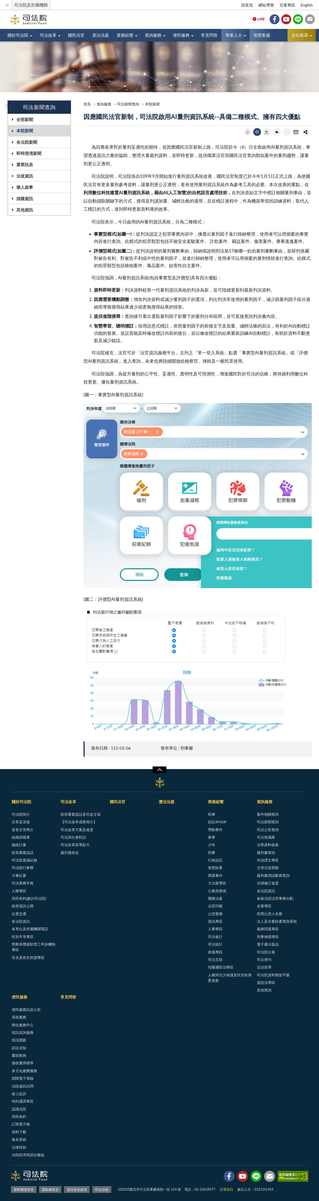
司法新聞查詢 (128, 104)
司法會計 (215, 936)
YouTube (286, 19)
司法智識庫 (266, 837)
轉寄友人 (296, 132)
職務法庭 (215, 898)
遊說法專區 (266, 982)
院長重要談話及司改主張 (81, 814)
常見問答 (209, 35)
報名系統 (19, 1139)
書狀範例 (19, 1055)
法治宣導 (264, 967)
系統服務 (19, 1017)
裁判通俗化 (70, 852)
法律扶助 (19, 1147)
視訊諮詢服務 (23, 1032)
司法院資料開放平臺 (273, 975)
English (307, 5)
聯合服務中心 (23, 1025)
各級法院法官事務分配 (275, 898)
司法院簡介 (21, 814)
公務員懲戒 (217, 891)
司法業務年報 (23, 883)
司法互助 (215, 959)
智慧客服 (261, 35)
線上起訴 (19, 1093)
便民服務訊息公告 (26, 1009)
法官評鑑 (215, 906)
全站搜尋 (299, 35)
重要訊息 (24, 164)
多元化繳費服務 (24, 1070)
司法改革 (48, 35)
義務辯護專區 (268, 929)
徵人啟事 (24, 187)
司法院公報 (266, 952)
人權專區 (19, 891)
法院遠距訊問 (23, 1086)
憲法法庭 (100, 35)
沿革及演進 (21, 822)
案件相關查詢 (268, 814)
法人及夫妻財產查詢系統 (277, 921)
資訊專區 (215, 921)
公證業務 (215, 913)
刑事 (211, 852)
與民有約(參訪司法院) (29, 898)
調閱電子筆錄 (23, 1078)
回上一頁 (277, 132)
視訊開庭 (19, 1040)
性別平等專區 (23, 936)
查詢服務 (153, 35)
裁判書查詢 (266, 852)
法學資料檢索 (268, 844)
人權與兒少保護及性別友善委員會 (230, 978)
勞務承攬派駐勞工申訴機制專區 (33, 947)
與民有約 (19, 1116)
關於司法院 (18, 35)
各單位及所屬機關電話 (30, 929)
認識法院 (19, 1109)
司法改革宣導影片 (75, 844)
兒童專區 (287, 5)
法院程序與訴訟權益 (28, 1155)
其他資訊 (24, 209)
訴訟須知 (19, 1048)
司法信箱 (310, 19)
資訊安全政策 (77, 1189)
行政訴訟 (215, 860)
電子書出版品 (268, 944)
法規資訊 (24, 175)
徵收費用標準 (23, 1063)
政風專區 (215, 952)
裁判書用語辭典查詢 (273, 875)
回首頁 (247, 5)
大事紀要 (19, 875)
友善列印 (286, 132)
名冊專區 (264, 906)
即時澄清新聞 (28, 153)
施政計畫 (19, 844)
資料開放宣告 (24, 1189)
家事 (211, 837)
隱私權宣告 (50, 1189)
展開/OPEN (159, 769)
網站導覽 (266, 5)
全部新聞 (24, 119)
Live (258, 19)
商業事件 (215, 875)
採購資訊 (24, 198)
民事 (211, 814)
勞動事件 (215, 829)
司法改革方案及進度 (77, 829)
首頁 (87, 104)
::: (7, 4)
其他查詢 (264, 990)
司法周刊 (264, 959)
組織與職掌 (21, 837)
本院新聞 (24, 130)
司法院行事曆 (23, 867)
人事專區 (215, 929)
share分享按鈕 (306, 132)
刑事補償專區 (268, 936)
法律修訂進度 (268, 883)
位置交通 (19, 913)
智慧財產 (215, 867)
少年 (211, 844)
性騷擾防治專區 (220, 967)
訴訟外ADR (217, 822)
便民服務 (181, 35)
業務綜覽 (125, 35)
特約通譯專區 (23, 1101)
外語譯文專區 (268, 860)
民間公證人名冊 (269, 913)
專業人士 (233, 35)
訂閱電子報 (21, 1124)
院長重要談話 (23, 852)
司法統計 (215, 944)
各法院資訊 (21, 921)
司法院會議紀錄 (24, 860)
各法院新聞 (26, 142)
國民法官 (76, 35)
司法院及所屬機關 (31, 4)
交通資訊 (226, 1189)
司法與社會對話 (73, 837)
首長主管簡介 (23, 829)
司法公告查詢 (268, 829)
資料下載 (19, 1132)
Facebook (274, 19)
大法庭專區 (217, 883)
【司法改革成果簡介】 (79, 822)
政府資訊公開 (23, 906)
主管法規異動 (268, 867)
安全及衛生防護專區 (28, 957)
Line (298, 19)
